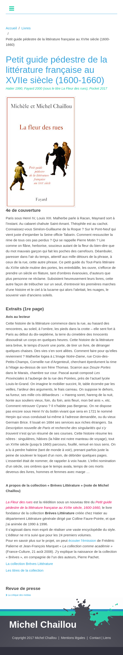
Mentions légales (73, 638)
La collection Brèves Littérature (29, 564)
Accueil (11, 28)
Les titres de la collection (24, 570)
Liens (107, 638)
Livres (26, 28)
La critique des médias (18, 595)
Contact (95, 638)
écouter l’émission (83, 540)
